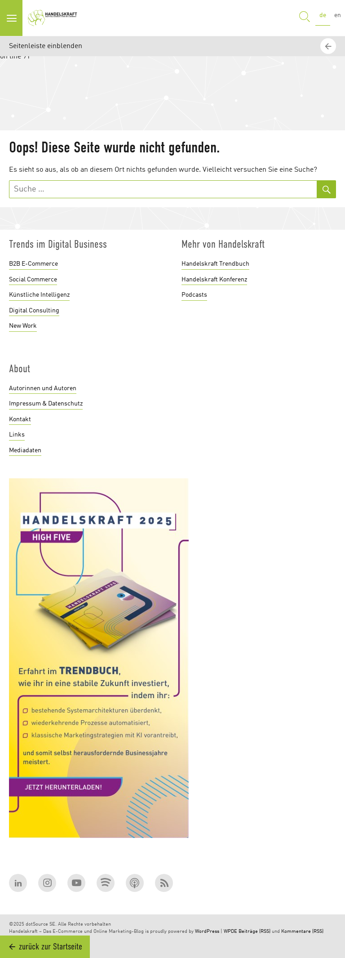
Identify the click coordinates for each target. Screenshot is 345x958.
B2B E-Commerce (33, 264)
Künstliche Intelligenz (39, 295)
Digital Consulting (34, 310)
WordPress (207, 931)
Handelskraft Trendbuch (215, 264)
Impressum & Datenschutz (46, 404)
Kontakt (20, 419)
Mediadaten (25, 450)
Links (17, 435)
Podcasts (194, 295)
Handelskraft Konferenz (214, 279)
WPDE (230, 931)
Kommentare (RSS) (302, 931)
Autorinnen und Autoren (42, 388)
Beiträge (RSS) (254, 931)
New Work (23, 326)
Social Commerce (33, 279)
